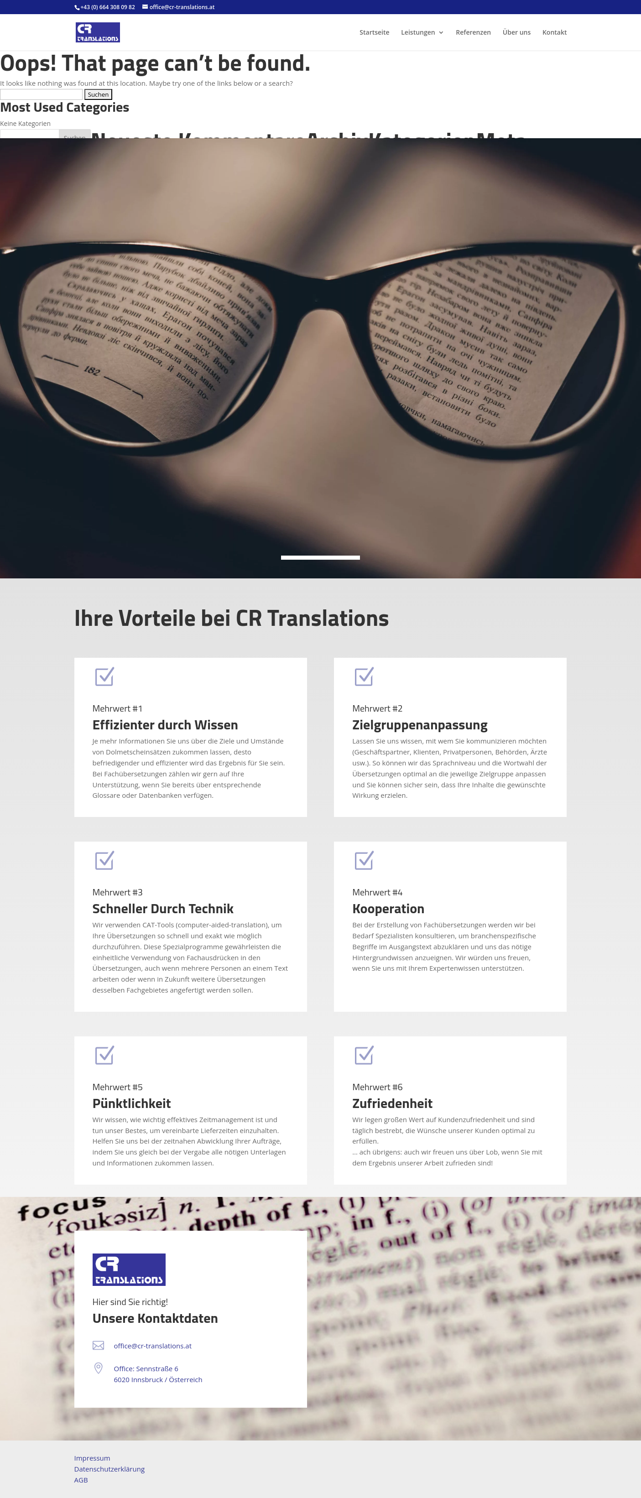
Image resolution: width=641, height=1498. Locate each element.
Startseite (374, 32)
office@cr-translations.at (153, 1345)
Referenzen (473, 32)
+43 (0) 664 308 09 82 (108, 7)
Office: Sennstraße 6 (146, 1368)
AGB (81, 1479)
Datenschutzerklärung (109, 1468)
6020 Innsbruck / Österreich (158, 1379)
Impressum (92, 1457)
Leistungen (418, 32)
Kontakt (554, 32)
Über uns (517, 32)
